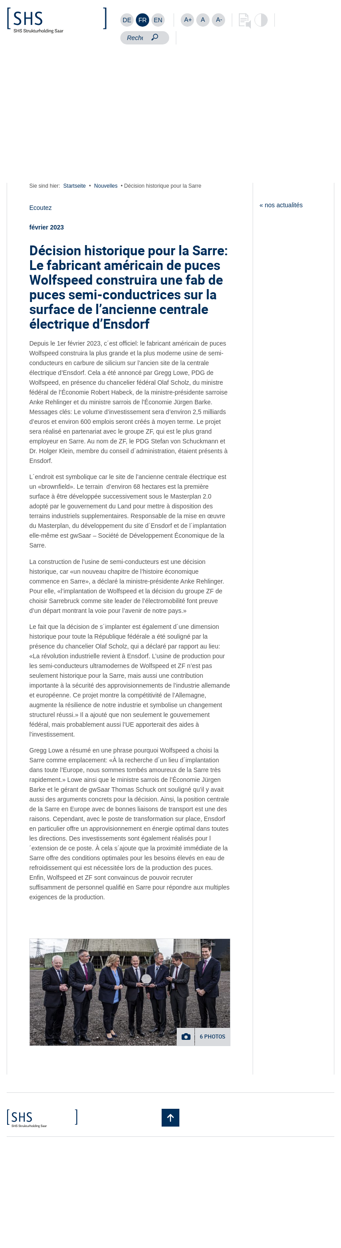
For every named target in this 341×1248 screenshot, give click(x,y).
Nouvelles (106, 186)
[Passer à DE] (127, 20)
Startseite (74, 186)
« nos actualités (281, 205)
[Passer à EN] (158, 20)
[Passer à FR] (142, 20)
